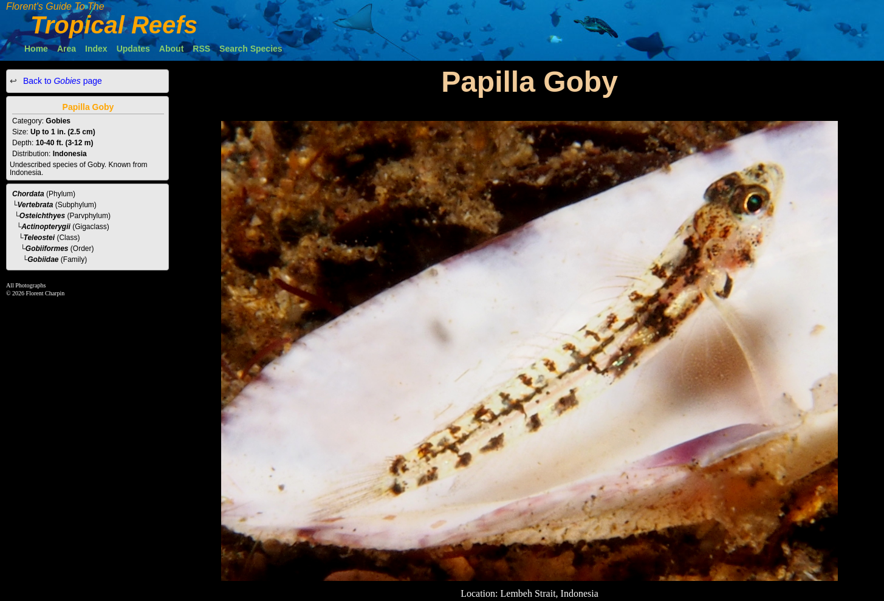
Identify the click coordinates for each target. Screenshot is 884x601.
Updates (133, 48)
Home (36, 48)
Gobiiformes (47, 248)
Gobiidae (42, 259)
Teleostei (39, 237)
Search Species (251, 48)
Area (66, 48)
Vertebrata (35, 205)
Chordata (28, 194)
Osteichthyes (42, 215)
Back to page (61, 81)
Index (96, 48)
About (171, 48)
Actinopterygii (45, 226)
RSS (201, 48)
